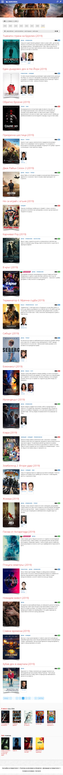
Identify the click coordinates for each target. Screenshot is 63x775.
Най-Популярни (19, 31)
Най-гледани (27, 31)
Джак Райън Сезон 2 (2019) (18, 168)
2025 (10, 26)
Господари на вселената (31, 8)
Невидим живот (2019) (16, 598)
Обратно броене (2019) (16, 102)
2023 (21, 26)
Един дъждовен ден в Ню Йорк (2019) (25, 69)
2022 (26, 26)
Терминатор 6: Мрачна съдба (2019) (24, 300)
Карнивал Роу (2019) (14, 234)
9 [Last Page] (35, 698)
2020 (37, 26)
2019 (16, 21)
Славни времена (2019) (16, 631)
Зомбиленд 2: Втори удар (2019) (21, 465)
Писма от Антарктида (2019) (19, 531)
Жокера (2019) (11, 498)
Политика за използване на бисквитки (30, 768)
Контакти (38, 771)
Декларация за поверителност (51, 768)
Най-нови (35, 31)
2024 (15, 26)
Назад (6, 698)
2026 (5, 26)
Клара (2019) (10, 432)
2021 (32, 26)
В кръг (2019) (10, 267)
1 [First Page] (10, 698)
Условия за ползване (28, 771)
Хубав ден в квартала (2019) (19, 664)
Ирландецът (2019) (14, 399)
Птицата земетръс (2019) (17, 564)
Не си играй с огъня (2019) (18, 201)
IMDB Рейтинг (10, 31)
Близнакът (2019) (12, 366)
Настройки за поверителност (10, 768)
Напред (40, 698)
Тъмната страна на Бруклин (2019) (22, 36)
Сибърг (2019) (11, 333)
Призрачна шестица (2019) (18, 135)
